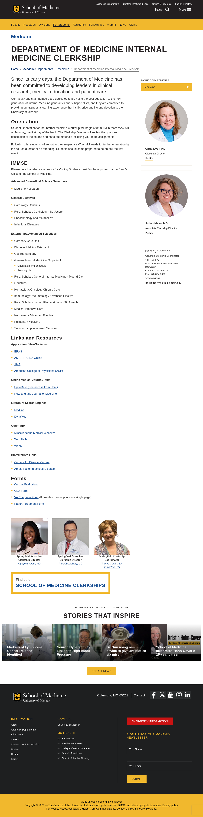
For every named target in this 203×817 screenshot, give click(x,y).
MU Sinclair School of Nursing (73, 758)
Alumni (111, 24)
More (185, 9)
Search (161, 9)
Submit (137, 779)
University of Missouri (69, 725)
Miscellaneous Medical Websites (35, 433)
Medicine (22, 36)
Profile (149, 158)
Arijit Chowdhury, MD (70, 563)
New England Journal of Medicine (35, 393)
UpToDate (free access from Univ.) (36, 387)
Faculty (15, 24)
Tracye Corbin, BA (112, 563)
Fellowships (96, 24)
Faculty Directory (183, 4)
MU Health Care (66, 738)
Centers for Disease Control (31, 462)
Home (15, 69)
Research (29, 24)
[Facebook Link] (154, 695)
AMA (17, 364)
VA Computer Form (26, 497)
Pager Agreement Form (29, 503)
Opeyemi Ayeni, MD (29, 563)
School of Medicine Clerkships (60, 585)
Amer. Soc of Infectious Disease (34, 468)
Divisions (44, 24)
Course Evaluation (26, 484)
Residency (79, 24)
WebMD (19, 446)
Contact (139, 695)
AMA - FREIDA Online (28, 357)
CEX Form (21, 490)
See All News (101, 671)
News (122, 24)
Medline (19, 410)
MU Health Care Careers (71, 743)
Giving (133, 24)
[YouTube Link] (171, 695)
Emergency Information (150, 721)
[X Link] (162, 695)
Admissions (17, 734)
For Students (61, 24)
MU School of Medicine (70, 753)
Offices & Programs (161, 4)
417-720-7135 (112, 567)
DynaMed (20, 416)
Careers (15, 739)
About (14, 725)
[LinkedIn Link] (187, 695)
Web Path (20, 439)
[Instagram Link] (179, 695)
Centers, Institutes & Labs (135, 4)
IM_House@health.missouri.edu (163, 283)
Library (14, 759)
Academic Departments (107, 4)
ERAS (18, 351)
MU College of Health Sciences (74, 748)
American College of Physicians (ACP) (38, 370)
